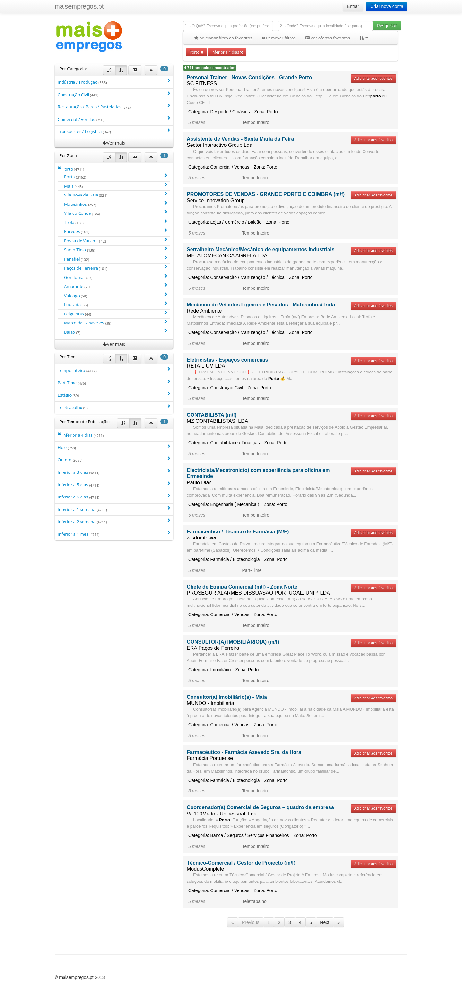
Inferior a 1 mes (114, 534)
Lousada (115, 304)
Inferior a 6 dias (114, 497)
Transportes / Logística (114, 131)
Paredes (115, 231)
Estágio (114, 395)
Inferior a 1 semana (114, 509)
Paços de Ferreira (115, 268)
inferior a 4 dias (227, 51)
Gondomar (115, 277)
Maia (115, 186)
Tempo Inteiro (114, 370)
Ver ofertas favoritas (327, 38)
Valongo (115, 295)
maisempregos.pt (79, 6)
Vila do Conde (115, 213)
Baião (115, 332)
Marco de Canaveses (115, 323)
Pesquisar (387, 25)
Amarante (115, 286)
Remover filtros (279, 38)
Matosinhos (115, 204)
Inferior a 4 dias (81, 435)
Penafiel (115, 259)
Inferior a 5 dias (114, 484)
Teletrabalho (114, 407)
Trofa (115, 222)
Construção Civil (114, 94)
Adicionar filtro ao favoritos (223, 38)
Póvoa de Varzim (115, 241)
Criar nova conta (386, 6)
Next (324, 922)
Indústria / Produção (114, 82)
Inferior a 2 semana (114, 521)
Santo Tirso (115, 250)
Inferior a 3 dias (114, 472)
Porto (196, 51)
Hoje (114, 447)
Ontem (114, 459)
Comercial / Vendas (114, 119)
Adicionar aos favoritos (373, 78)
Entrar (353, 6)
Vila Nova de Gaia (115, 195)
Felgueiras (115, 314)
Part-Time (114, 383)
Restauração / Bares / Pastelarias (114, 107)
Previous (250, 922)
